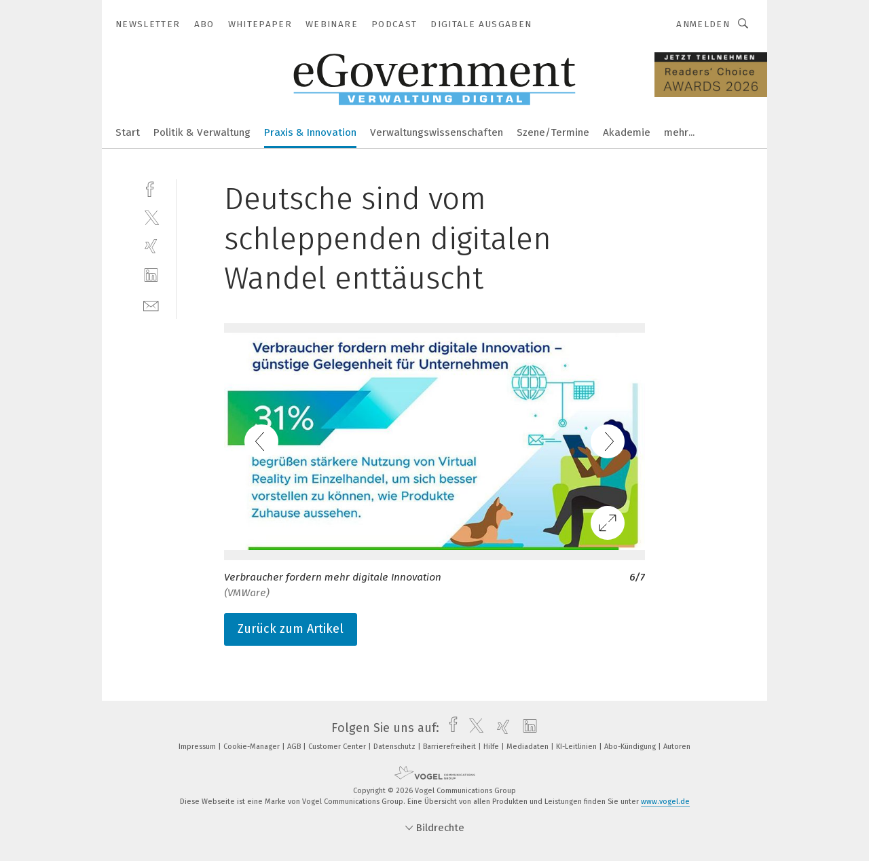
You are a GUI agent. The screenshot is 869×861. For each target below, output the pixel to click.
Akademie (626, 132)
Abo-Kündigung (631, 746)
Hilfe (492, 746)
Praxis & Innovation (310, 132)
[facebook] (151, 187)
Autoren (676, 746)
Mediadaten (528, 746)
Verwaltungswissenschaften (436, 132)
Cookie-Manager (252, 746)
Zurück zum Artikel (291, 628)
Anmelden (703, 24)
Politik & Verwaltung (202, 132)
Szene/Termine (553, 132)
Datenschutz (395, 746)
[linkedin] (151, 275)
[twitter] (151, 216)
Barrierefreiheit (450, 746)
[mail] (151, 304)
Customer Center (338, 746)
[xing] (151, 246)
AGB (295, 746)
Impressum (198, 746)
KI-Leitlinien (577, 746)
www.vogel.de (665, 801)
